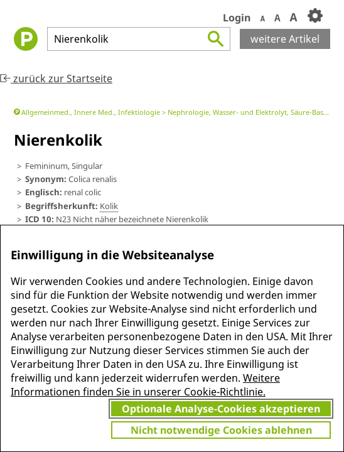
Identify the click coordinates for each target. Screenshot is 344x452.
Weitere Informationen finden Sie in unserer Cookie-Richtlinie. (145, 385)
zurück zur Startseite (56, 78)
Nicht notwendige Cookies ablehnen (221, 430)
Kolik (109, 206)
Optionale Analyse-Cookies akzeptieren (221, 409)
